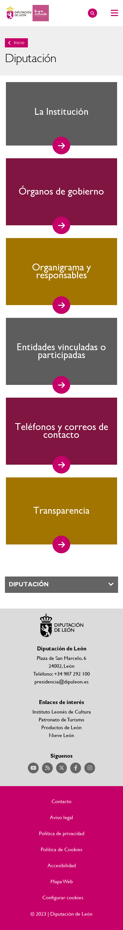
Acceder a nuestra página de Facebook (75, 768)
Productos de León (61, 727)
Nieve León (61, 735)
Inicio (19, 42)
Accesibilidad (62, 865)
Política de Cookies (61, 849)
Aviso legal (61, 817)
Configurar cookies (62, 897)
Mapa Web (62, 881)
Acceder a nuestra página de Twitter (61, 768)
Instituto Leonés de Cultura (61, 711)
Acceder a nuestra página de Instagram (89, 768)
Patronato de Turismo (61, 719)
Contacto (61, 801)
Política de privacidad (61, 833)
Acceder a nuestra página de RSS (47, 768)
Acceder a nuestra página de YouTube (33, 768)
